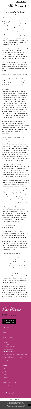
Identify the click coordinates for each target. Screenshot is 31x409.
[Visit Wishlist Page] (25, 6)
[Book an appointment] (21, 2)
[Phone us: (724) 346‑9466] (9, 2)
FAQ (3, 376)
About (3, 369)
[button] (2, 6)
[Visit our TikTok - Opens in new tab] (13, 393)
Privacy (4, 371)
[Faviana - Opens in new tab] (15, 321)
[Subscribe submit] (16, 388)
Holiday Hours (5, 377)
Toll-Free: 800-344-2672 (9, 227)
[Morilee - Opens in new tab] (15, 315)
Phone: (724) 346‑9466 (9, 225)
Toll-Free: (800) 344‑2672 (8, 337)
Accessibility (5, 374)
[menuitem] (9, 2)
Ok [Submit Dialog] (29, 405)
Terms (3, 372)
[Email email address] (9, 388)
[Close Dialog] (1, 405)
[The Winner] (15, 5)
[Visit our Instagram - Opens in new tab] (6, 393)
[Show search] (5, 6)
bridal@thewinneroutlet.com (11, 253)
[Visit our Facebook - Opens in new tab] (3, 393)
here (17, 408)
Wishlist (4, 368)
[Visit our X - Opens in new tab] (9, 393)
